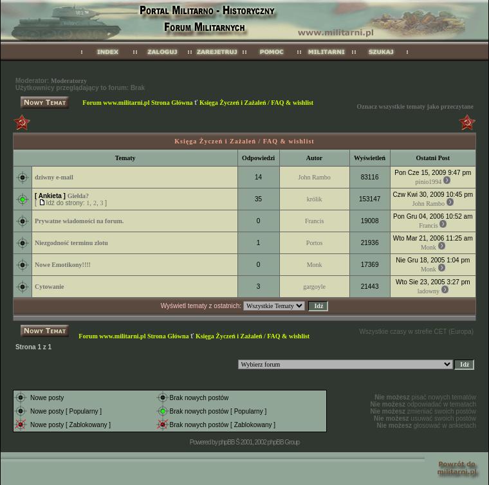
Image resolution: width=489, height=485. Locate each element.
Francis (314, 220)
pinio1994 (429, 181)
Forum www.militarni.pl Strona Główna (137, 102)
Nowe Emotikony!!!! (63, 264)
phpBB (226, 442)
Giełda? (78, 195)
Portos (314, 242)
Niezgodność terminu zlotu (71, 242)
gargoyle (314, 286)
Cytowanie (49, 286)
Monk (428, 247)
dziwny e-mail (54, 177)
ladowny (428, 291)
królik (314, 199)
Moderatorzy (69, 80)
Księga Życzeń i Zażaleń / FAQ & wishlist (256, 102)
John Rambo (315, 177)
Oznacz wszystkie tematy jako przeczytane (415, 106)
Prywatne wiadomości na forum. (79, 220)
